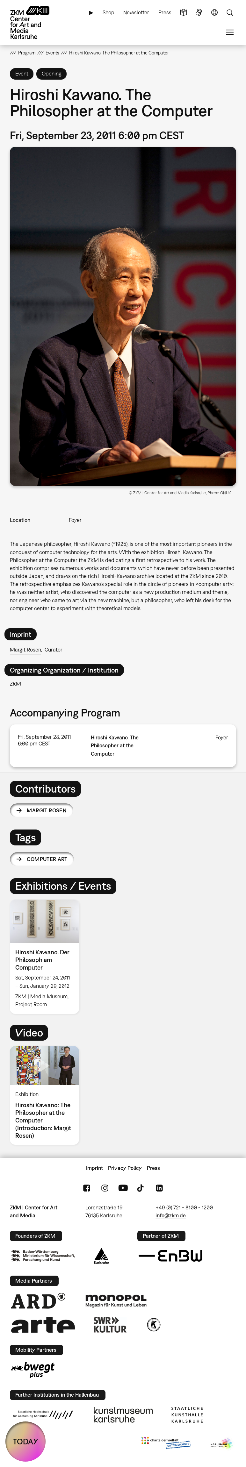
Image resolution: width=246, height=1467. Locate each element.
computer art (47, 859)
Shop (108, 12)
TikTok (141, 1188)
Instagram (104, 1188)
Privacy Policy (125, 1168)
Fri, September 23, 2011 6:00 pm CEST (44, 740)
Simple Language (183, 12)
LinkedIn (159, 1188)
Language (214, 12)
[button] (123, 316)
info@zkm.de (171, 1215)
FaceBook (86, 1188)
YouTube (123, 1188)
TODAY (25, 1441)
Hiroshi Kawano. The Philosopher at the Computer (115, 745)
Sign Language (198, 12)
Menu (229, 32)
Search (229, 12)
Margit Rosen (25, 649)
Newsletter (136, 12)
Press (164, 12)
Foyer (75, 520)
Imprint (94, 1168)
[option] (47, 957)
